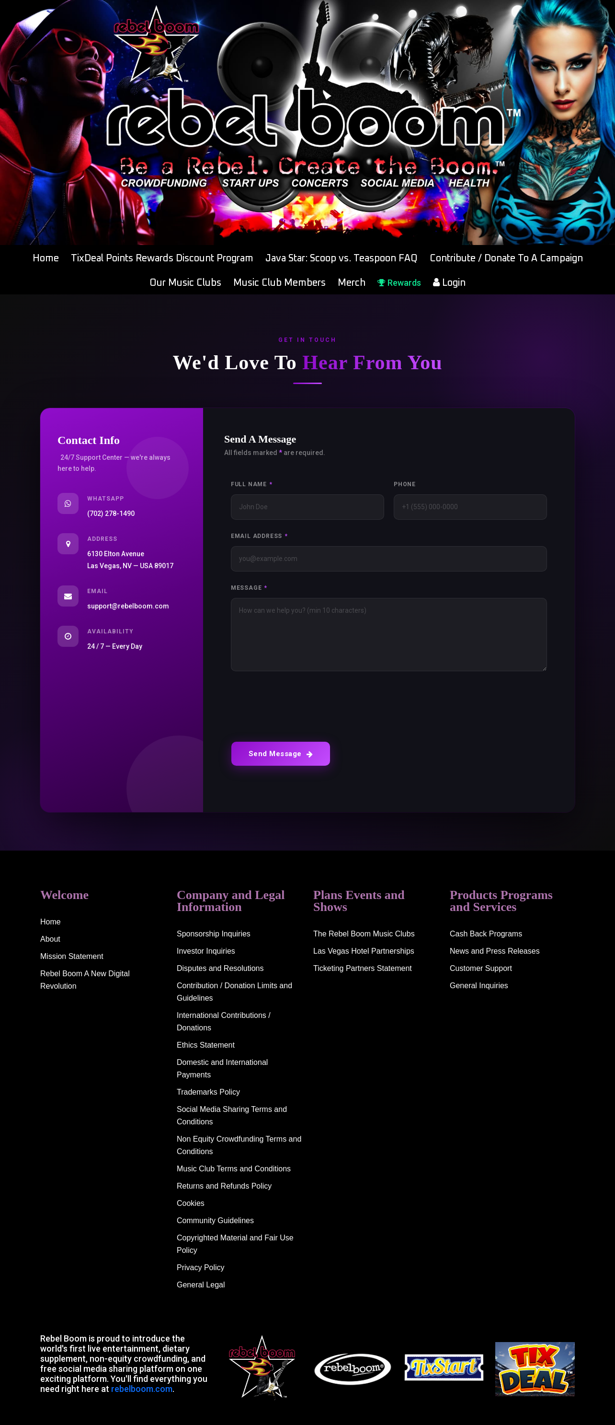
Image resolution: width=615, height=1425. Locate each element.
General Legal (201, 1285)
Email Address (259, 536)
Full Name (252, 484)
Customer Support (481, 968)
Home (46, 258)
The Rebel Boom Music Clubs (364, 934)
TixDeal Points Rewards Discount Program (162, 258)
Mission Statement (71, 956)
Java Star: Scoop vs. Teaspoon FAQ (341, 258)
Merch (351, 283)
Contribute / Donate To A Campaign (506, 258)
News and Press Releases (495, 951)
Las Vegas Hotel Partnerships (363, 951)
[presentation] (303, 703)
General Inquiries (479, 985)
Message (249, 587)
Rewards (399, 283)
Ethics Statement (206, 1045)
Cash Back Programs (486, 934)
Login (449, 283)
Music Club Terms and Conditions (234, 1169)
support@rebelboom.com (128, 606)
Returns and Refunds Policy (224, 1186)
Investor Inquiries (206, 951)
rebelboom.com (141, 1389)
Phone (405, 484)
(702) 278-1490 (111, 513)
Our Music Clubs (185, 283)
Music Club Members (279, 283)
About (50, 939)
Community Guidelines (215, 1220)
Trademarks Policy (208, 1092)
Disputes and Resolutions (220, 968)
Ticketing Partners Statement (362, 968)
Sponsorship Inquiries (214, 934)
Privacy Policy (201, 1267)
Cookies (191, 1203)
